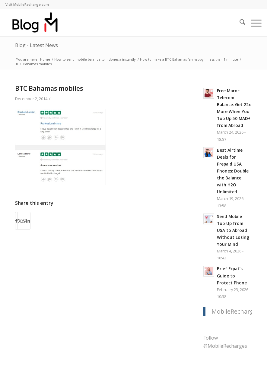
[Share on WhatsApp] (24, 220)
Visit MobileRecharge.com (27, 4)
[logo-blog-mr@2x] (38, 22)
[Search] (239, 22)
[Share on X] (20, 220)
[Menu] (253, 22)
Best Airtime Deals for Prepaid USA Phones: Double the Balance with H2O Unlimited (233, 171)
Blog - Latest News (36, 45)
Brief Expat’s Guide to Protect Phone (232, 275)
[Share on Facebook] (16, 220)
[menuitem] (27, 4)
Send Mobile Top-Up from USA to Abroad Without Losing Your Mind (233, 230)
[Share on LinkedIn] (28, 220)
